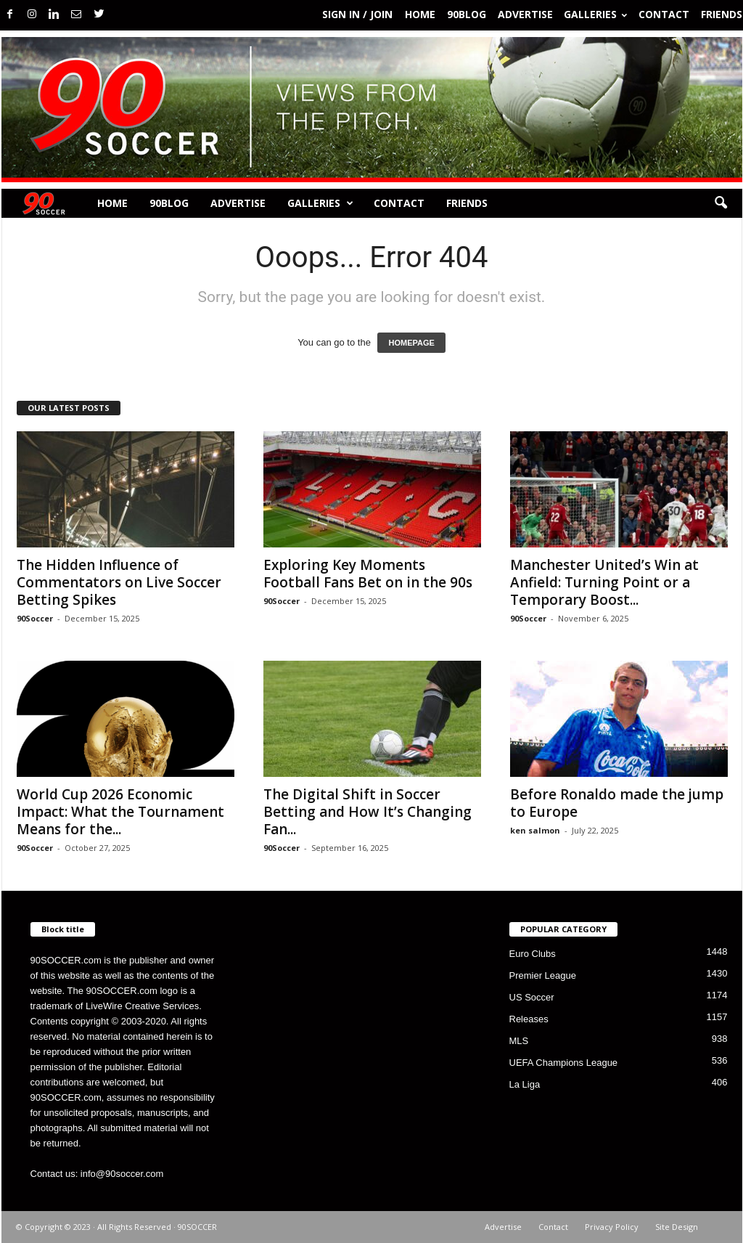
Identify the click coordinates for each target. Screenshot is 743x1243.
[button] (720, 203)
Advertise (525, 14)
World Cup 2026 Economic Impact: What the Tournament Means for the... (120, 812)
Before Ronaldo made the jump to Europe (616, 803)
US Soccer (531, 997)
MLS (519, 1040)
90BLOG (466, 14)
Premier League (543, 975)
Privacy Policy (612, 1226)
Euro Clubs (532, 953)
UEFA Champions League (563, 1062)
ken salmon (535, 830)
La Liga (525, 1084)
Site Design (676, 1226)
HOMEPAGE (411, 342)
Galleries (595, 14)
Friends (721, 14)
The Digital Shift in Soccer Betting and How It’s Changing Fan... (367, 812)
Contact (664, 14)
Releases (529, 1019)
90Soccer (35, 618)
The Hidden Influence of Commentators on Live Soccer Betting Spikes (119, 582)
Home (420, 14)
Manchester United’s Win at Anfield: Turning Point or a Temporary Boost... (604, 582)
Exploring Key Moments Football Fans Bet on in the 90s (367, 573)
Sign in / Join (357, 14)
